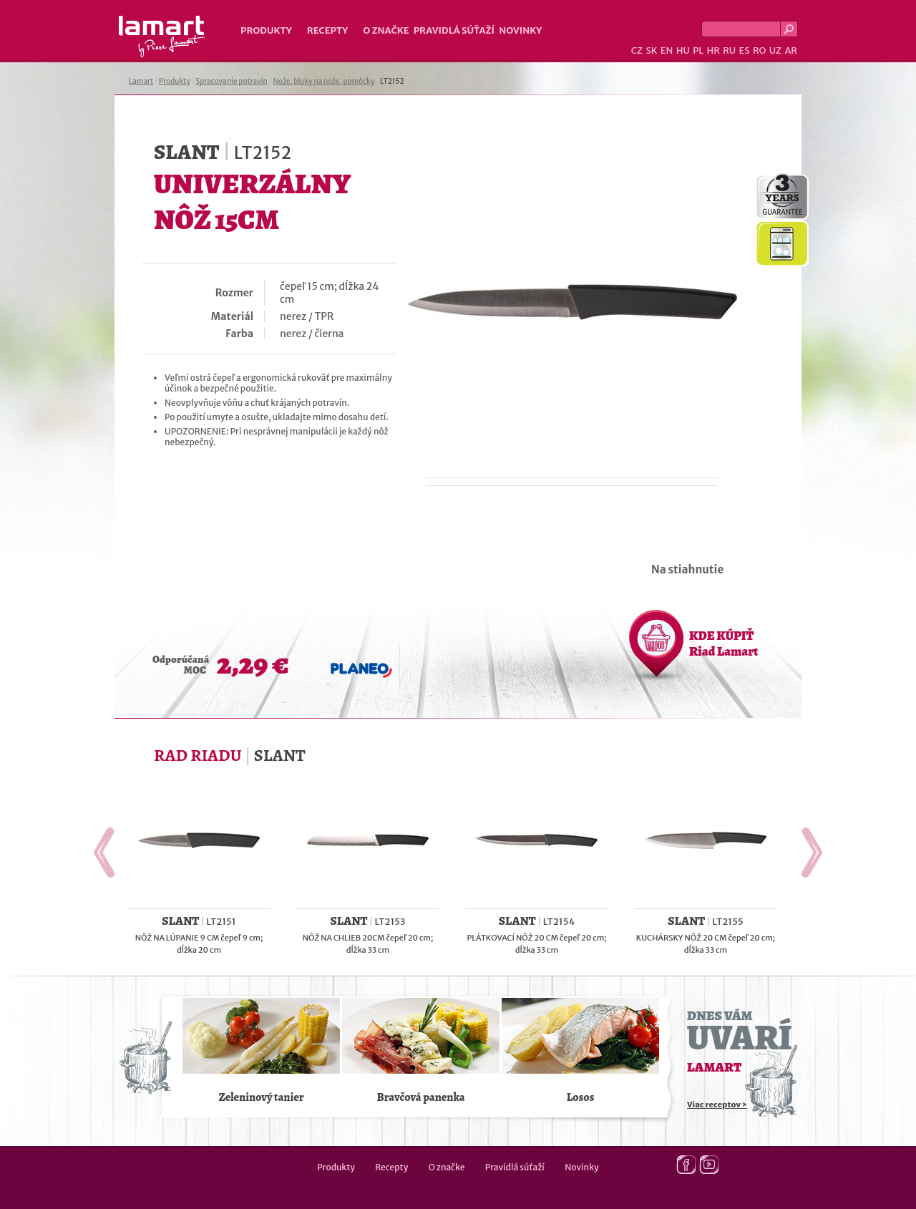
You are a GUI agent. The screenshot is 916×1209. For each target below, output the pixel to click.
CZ (637, 50)
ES (744, 50)
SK (651, 50)
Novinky (520, 30)
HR (712, 50)
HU (683, 50)
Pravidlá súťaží (454, 30)
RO (759, 50)
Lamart (162, 36)
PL (698, 50)
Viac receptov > (717, 1104)
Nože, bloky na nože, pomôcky (324, 81)
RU (729, 50)
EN (667, 50)
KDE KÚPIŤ (723, 643)
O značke (386, 30)
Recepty (327, 30)
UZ (775, 50)
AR (790, 50)
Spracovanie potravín (232, 81)
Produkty (266, 30)
